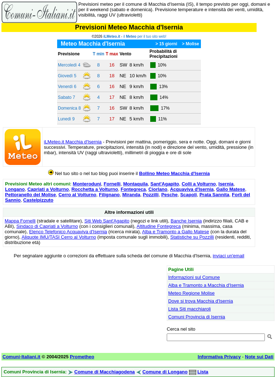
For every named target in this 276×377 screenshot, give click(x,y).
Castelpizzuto (38, 200)
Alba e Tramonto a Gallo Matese (175, 231)
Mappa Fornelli (20, 221)
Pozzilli (150, 194)
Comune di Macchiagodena (104, 371)
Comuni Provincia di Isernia (196, 316)
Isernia (226, 184)
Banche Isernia (186, 221)
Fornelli (112, 184)
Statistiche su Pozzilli (192, 237)
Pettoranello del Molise (30, 194)
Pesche (169, 194)
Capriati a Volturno (48, 189)
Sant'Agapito (165, 184)
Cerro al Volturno (77, 194)
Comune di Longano (165, 371)
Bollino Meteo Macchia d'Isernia (174, 173)
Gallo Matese (230, 189)
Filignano (109, 194)
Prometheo (82, 356)
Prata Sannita (214, 194)
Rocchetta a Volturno (95, 189)
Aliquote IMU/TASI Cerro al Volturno (59, 237)
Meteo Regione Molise (191, 293)
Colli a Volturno (198, 184)
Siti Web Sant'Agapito (106, 221)
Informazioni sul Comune (194, 277)
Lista (202, 371)
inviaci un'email (228, 255)
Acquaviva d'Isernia (192, 189)
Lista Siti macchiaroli (189, 309)
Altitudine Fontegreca (159, 226)
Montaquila (135, 184)
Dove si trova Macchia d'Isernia (200, 301)
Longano (15, 189)
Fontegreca (133, 189)
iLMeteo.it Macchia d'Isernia (73, 141)
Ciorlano (157, 189)
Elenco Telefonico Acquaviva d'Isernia (68, 231)
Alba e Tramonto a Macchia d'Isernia (206, 285)
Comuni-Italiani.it (21, 356)
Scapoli (188, 194)
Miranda (131, 194)
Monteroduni (87, 184)
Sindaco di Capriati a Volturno (47, 226)
